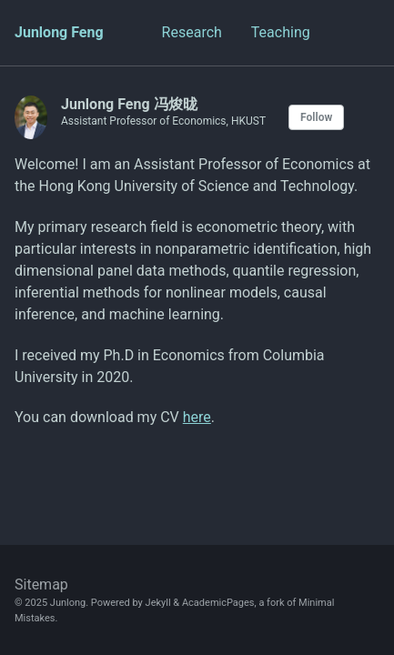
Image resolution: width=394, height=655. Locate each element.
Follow (316, 117)
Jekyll (158, 603)
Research (192, 32)
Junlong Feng (59, 32)
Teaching (280, 32)
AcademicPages (218, 603)
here (197, 417)
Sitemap (41, 584)
